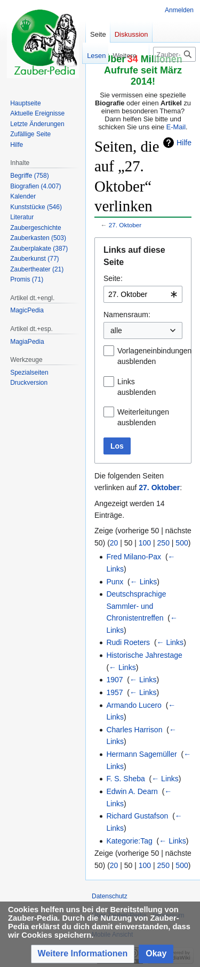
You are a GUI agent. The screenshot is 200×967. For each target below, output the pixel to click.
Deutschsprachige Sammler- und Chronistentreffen (136, 606)
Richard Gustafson (137, 816)
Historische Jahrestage (144, 655)
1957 (114, 692)
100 (145, 543)
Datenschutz (109, 896)
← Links (143, 581)
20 (114, 543)
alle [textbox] (116, 330)
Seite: (113, 278)
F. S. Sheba (125, 778)
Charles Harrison (134, 729)
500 (181, 543)
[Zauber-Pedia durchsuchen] (174, 54)
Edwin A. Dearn (132, 791)
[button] (83, 954)
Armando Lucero (134, 705)
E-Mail (176, 127)
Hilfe (184, 142)
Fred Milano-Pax (133, 556)
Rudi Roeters (128, 642)
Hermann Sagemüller (141, 754)
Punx (114, 581)
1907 (114, 679)
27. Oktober (125, 224)
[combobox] (142, 294)
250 (163, 543)
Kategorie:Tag (129, 841)
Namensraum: (126, 314)
